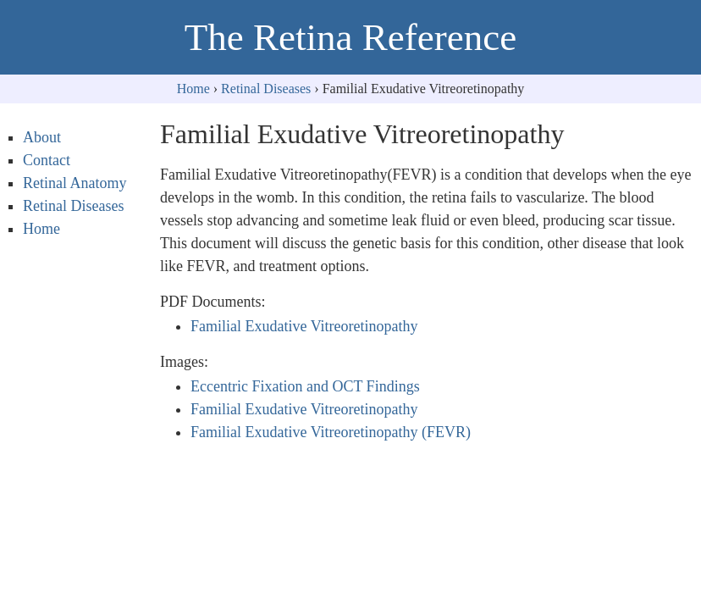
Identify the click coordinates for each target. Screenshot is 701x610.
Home (193, 88)
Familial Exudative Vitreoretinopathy (304, 326)
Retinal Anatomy (74, 183)
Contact (46, 160)
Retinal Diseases (266, 88)
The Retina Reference (350, 37)
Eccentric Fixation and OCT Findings (305, 386)
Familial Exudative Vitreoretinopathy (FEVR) (330, 432)
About (42, 137)
